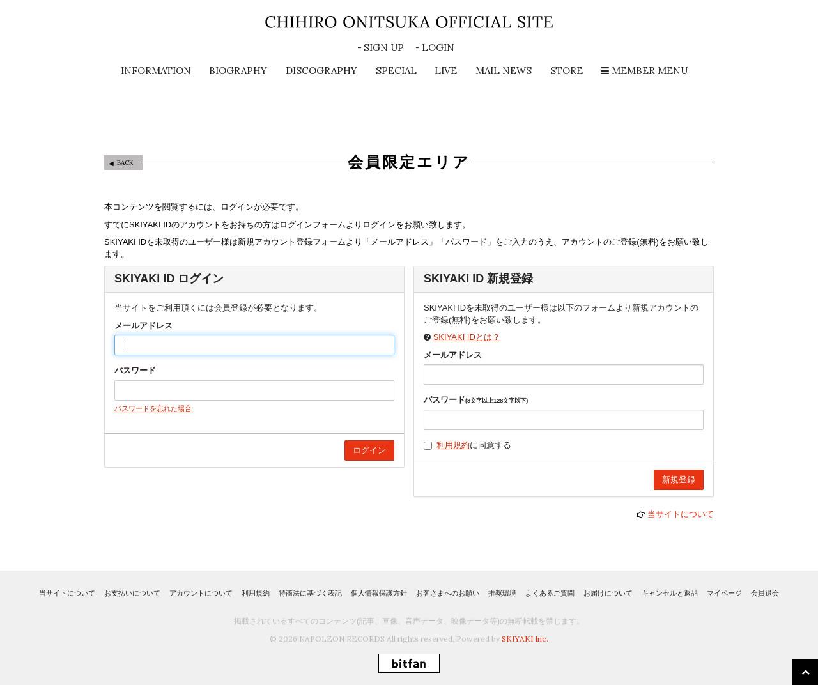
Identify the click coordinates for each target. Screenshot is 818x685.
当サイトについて (680, 514)
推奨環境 (502, 593)
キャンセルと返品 (670, 593)
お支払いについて (132, 593)
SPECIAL (396, 71)
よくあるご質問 (550, 593)
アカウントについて (201, 593)
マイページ (724, 593)
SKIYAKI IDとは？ (466, 337)
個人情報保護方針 (379, 593)
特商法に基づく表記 (310, 593)
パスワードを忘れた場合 (153, 408)
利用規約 (453, 445)
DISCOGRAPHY (321, 71)
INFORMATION (156, 71)
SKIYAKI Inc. (525, 638)
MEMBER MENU (644, 71)
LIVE (446, 71)
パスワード (135, 370)
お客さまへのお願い (447, 593)
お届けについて (608, 593)
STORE (566, 71)
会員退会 (765, 593)
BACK (125, 162)
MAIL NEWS (503, 71)
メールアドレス (143, 325)
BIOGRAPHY (238, 71)
